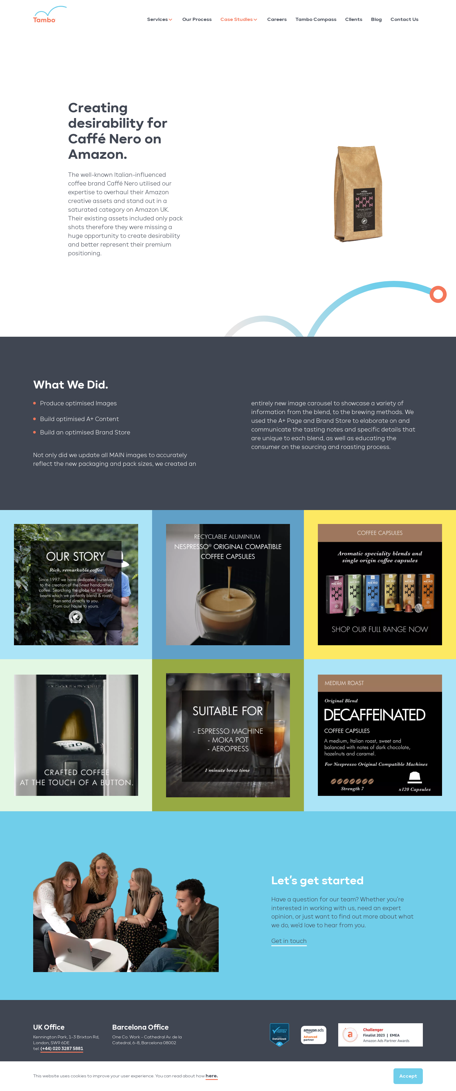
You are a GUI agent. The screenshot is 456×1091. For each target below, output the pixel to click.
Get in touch (289, 941)
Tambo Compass (315, 19)
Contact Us (404, 19)
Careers (277, 19)
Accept (408, 1076)
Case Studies (236, 19)
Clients (353, 19)
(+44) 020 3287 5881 (61, 1048)
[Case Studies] (255, 20)
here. (212, 1076)
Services (157, 19)
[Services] (170, 20)
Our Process (197, 19)
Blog (376, 19)
